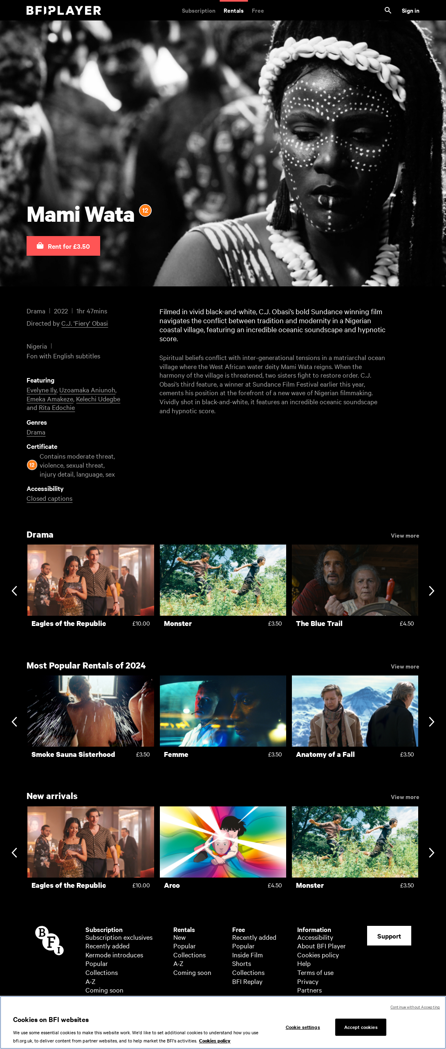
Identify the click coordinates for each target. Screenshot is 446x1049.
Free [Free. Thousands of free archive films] (258, 10)
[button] (63, 246)
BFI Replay (247, 981)
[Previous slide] (14, 591)
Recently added (107, 945)
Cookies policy (318, 954)
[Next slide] (431, 591)
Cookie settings (303, 1029)
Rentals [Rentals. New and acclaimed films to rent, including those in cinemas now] (234, 10)
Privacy (307, 981)
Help (304, 963)
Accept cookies (361, 1029)
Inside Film (247, 954)
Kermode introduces (114, 954)
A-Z (90, 981)
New (179, 936)
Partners (309, 989)
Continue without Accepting (415, 1010)
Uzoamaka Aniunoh (87, 389)
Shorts (241, 963)
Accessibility (315, 936)
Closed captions (49, 497)
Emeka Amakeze (50, 398)
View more (405, 535)
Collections (101, 972)
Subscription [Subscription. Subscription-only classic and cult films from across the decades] (198, 10)
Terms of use (315, 972)
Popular (96, 963)
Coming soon (104, 989)
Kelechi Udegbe (98, 398)
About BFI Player (321, 945)
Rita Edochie (57, 407)
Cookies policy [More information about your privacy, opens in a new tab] (215, 1044)
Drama (36, 431)
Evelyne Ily (41, 389)
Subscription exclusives (118, 936)
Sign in (410, 10)
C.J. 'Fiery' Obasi (84, 322)
